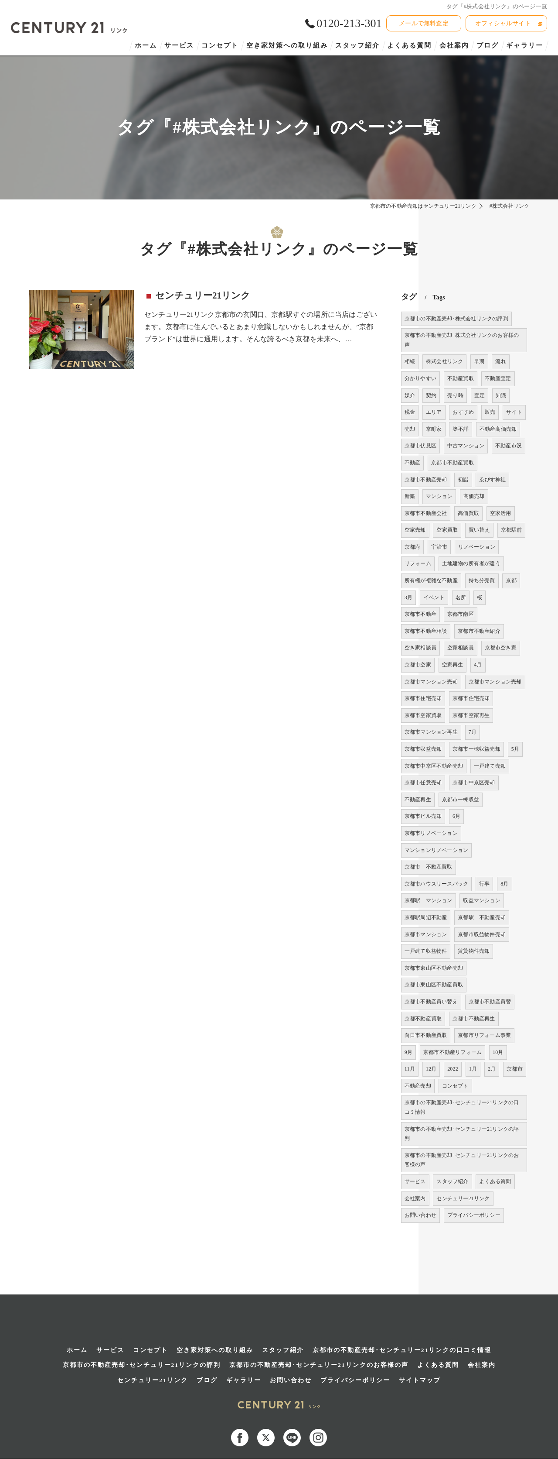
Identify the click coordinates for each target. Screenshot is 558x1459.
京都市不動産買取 (452, 463)
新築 (410, 496)
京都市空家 (418, 665)
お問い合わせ (420, 1215)
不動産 (413, 463)
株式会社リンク (444, 361)
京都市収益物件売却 (482, 934)
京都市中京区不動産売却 (434, 766)
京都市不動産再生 (474, 1019)
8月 (504, 884)
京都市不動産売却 (426, 480)
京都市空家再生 (471, 715)
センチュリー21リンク (202, 295)
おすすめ (463, 412)
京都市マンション (426, 934)
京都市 (515, 1069)
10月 (498, 1052)
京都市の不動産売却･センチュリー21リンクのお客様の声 (462, 1160)
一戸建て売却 (490, 766)
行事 (484, 884)
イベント (434, 597)
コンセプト (455, 1086)
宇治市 (439, 547)
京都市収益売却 (423, 749)
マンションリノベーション (436, 850)
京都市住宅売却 (423, 698)
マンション (439, 496)
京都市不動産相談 (426, 631)
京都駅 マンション (429, 900)
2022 (452, 1069)
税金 (410, 412)
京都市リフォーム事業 (484, 1035)
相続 (410, 361)
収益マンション (481, 900)
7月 (472, 732)
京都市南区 (460, 614)
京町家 (434, 429)
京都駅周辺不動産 (426, 917)
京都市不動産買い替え (431, 1002)
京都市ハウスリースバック (436, 884)
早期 (479, 361)
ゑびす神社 (492, 480)
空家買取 (447, 530)
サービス (415, 1181)
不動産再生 (418, 799)
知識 (501, 395)
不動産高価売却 (498, 429)
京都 (511, 580)
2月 (492, 1069)
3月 (408, 597)
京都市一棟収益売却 (476, 749)
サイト (514, 412)
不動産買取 (460, 378)
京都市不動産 (420, 614)
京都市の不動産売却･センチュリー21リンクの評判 (462, 1134)
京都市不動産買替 (490, 1002)
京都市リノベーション (431, 833)
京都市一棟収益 (460, 799)
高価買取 (468, 513)
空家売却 (415, 530)
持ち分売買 (482, 580)
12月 (431, 1069)
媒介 (410, 395)
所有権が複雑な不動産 (431, 580)
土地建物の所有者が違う (471, 563)
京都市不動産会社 (426, 513)
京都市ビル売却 (423, 816)
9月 (408, 1052)
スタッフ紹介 (452, 1181)
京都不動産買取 (423, 1019)
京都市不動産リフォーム (452, 1052)
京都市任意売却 (423, 782)
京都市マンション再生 (431, 732)
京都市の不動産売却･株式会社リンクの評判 (456, 319)
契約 (431, 395)
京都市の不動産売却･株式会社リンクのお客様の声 (462, 340)
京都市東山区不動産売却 (434, 968)
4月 (478, 665)
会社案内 (415, 1198)
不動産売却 (418, 1086)
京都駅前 (511, 530)
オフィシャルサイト (503, 23)
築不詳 (461, 429)
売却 (410, 429)
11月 (410, 1069)
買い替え (479, 530)
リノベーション (476, 547)
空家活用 (500, 513)
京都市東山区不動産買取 (434, 985)
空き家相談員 (420, 648)
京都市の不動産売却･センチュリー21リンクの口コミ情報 (462, 1107)
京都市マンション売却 (431, 682)
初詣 (463, 480)
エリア (434, 412)
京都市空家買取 (423, 715)
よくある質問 (495, 1181)
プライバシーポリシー (473, 1215)
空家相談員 (460, 648)
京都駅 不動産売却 (482, 917)
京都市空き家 (501, 648)
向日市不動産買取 (426, 1035)
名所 (461, 597)
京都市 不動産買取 (429, 867)
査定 (479, 395)
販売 (490, 412)
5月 (515, 749)
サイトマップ (420, 1353)
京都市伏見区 (420, 446)
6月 (456, 816)
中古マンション (465, 446)
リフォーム (418, 563)
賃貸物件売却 (474, 951)
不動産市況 (508, 446)
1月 (473, 1069)
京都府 (413, 547)
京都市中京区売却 (474, 782)
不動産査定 (498, 378)
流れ (500, 361)
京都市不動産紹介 (479, 631)
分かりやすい (420, 378)
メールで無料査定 (424, 23)
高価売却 (474, 496)
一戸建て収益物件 (426, 951)
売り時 (455, 395)
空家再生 (452, 665)
